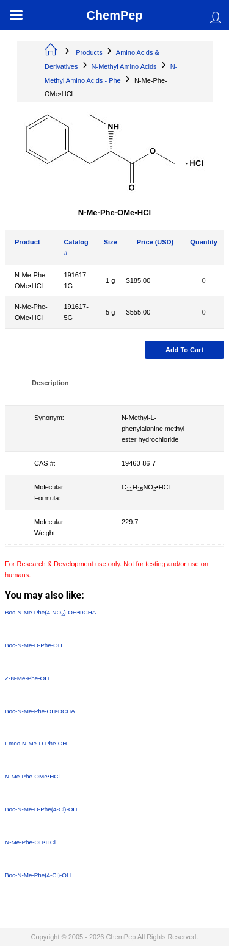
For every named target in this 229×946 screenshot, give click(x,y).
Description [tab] (50, 382)
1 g (110, 280)
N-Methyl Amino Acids (124, 66)
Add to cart (184, 350)
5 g (110, 312)
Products (89, 52)
